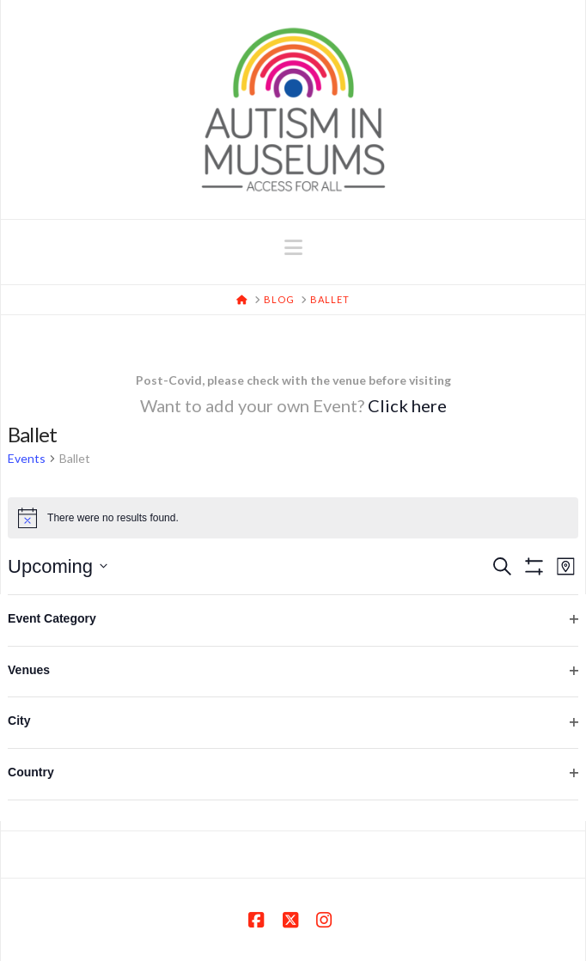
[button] (293, 247)
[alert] (293, 517)
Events (27, 458)
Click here (407, 405)
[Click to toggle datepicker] (57, 566)
